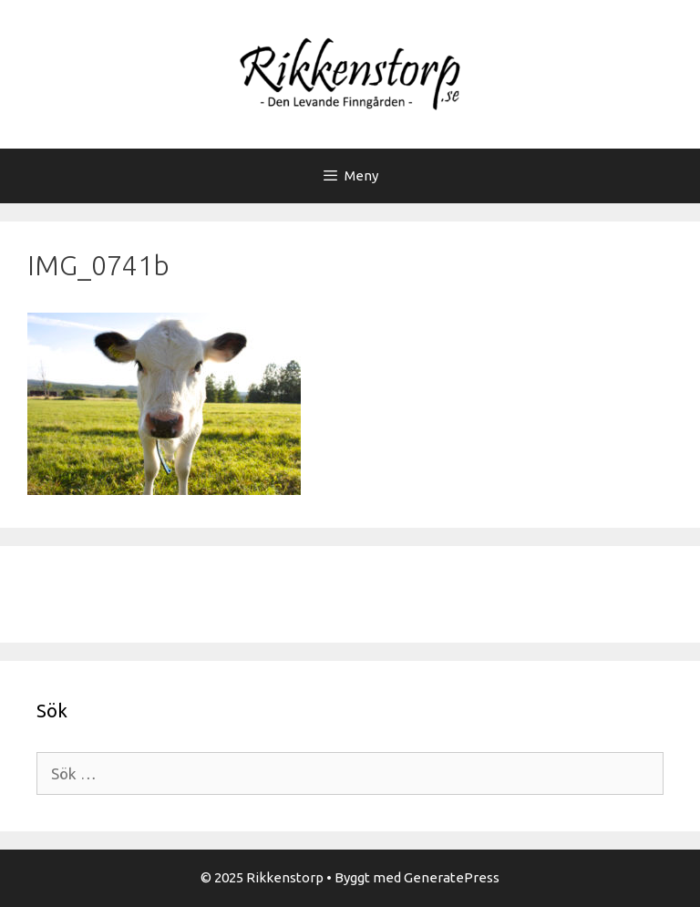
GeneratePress (451, 877)
